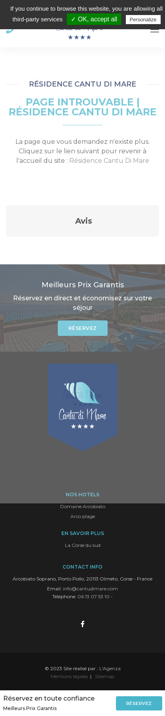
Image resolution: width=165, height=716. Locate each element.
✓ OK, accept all (94, 19)
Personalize (143, 20)
